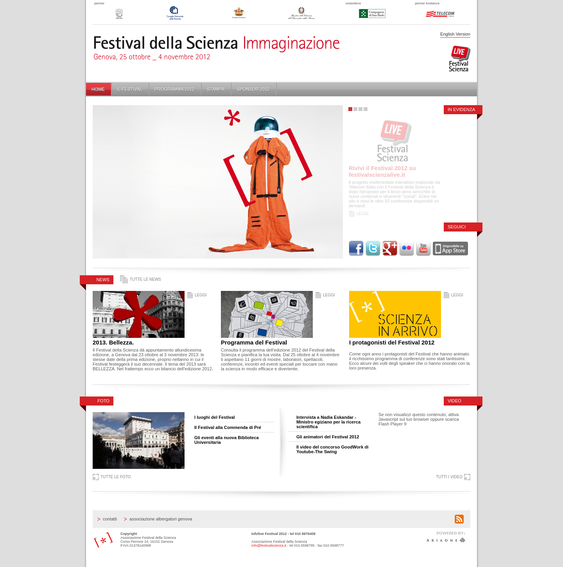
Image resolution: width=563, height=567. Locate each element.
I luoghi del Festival (214, 417)
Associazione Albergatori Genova (160, 519)
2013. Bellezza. (113, 342)
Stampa (215, 89)
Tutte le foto (115, 477)
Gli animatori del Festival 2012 (327, 436)
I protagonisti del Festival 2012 (391, 342)
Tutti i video (449, 477)
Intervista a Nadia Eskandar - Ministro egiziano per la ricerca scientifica (328, 422)
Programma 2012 (175, 89)
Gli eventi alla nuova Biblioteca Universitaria (226, 440)
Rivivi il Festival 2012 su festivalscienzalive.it (382, 171)
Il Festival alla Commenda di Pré (227, 427)
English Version (455, 34)
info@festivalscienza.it (268, 545)
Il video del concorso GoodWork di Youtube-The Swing (332, 449)
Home (98, 89)
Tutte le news (145, 279)
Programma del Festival (254, 342)
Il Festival (129, 89)
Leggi (363, 214)
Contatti (110, 519)
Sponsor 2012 (253, 89)
